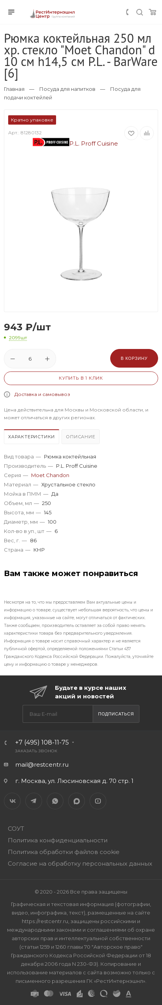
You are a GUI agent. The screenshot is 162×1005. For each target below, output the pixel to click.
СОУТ (16, 828)
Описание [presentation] (80, 436)
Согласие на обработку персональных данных (80, 863)
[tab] (32, 437)
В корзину (134, 358)
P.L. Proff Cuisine (75, 143)
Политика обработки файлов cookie (64, 852)
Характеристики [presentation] (31, 436)
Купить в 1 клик (81, 378)
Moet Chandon (50, 475)
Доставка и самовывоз (42, 394)
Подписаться (116, 714)
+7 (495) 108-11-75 (42, 742)
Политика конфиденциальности (57, 840)
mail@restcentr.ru (42, 764)
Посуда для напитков (67, 89)
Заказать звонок (36, 750)
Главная (14, 89)
